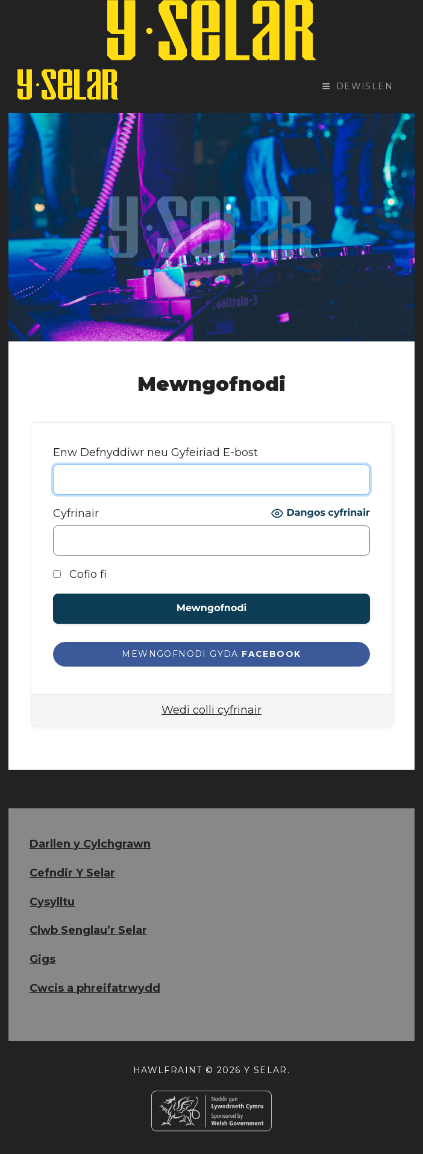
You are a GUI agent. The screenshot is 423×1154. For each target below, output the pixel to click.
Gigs (42, 959)
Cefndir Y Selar (72, 873)
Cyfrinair (76, 513)
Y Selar (265, 1070)
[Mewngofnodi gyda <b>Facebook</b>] (211, 654)
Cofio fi (80, 574)
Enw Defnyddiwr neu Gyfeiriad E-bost (155, 452)
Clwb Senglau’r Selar (88, 930)
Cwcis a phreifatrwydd (95, 988)
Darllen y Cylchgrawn (90, 844)
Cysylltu (52, 901)
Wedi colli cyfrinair (211, 710)
